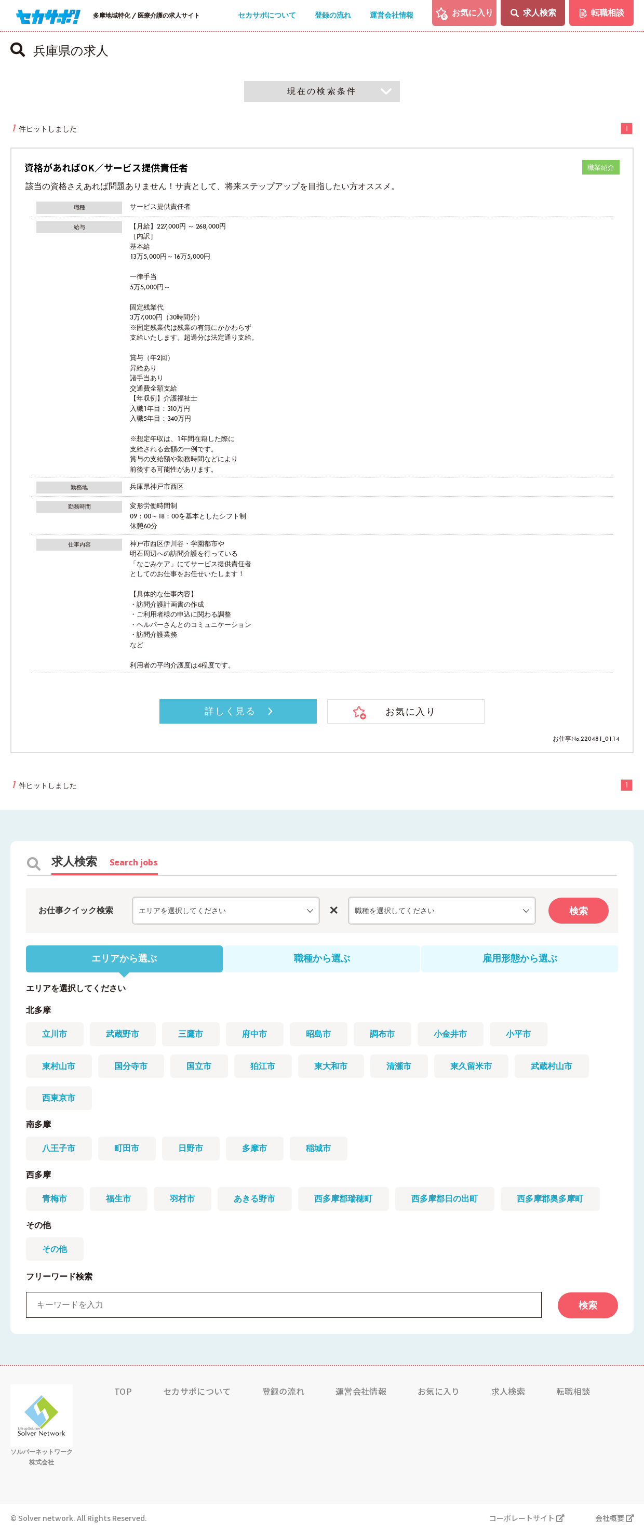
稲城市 (320, 1149)
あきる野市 (256, 1200)
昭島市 (320, 1035)
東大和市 (333, 1067)
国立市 (200, 1067)
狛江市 (264, 1067)
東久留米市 (474, 1067)
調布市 (385, 1035)
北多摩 (38, 1011)
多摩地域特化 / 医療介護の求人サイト (146, 15)
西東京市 (59, 1099)
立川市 (55, 1035)
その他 (38, 1228)
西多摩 (38, 1177)
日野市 (192, 1149)
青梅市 (55, 1200)
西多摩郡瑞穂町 (346, 1200)
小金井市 (454, 1035)
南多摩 (38, 1126)
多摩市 (256, 1149)
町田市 (127, 1149)
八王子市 (59, 1149)
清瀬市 (402, 1067)
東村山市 (59, 1067)
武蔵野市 (123, 1035)
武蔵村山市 (555, 1067)
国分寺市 (132, 1067)
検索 (578, 911)
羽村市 (183, 1200)
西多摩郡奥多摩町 (553, 1200)
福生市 (119, 1200)
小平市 (522, 1035)
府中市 (256, 1035)
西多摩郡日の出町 (447, 1200)
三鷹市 (192, 1035)
